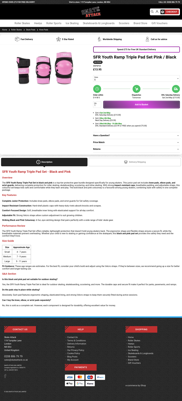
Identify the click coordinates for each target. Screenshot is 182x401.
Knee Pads (42, 30)
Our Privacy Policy (75, 350)
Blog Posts (72, 356)
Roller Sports (53, 23)
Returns (71, 347)
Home (4, 30)
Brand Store (140, 23)
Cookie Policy (73, 353)
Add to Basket (141, 104)
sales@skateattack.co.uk (16, 360)
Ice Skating (72, 23)
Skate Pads (29, 30)
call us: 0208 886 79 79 (169, 2)
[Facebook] (6, 377)
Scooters (124, 23)
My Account (73, 360)
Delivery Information (76, 343)
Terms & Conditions (76, 340)
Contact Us (72, 337)
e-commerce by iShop (136, 385)
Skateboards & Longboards (99, 23)
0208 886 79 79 (13, 356)
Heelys (38, 23)
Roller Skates (22, 23)
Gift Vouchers (159, 23)
